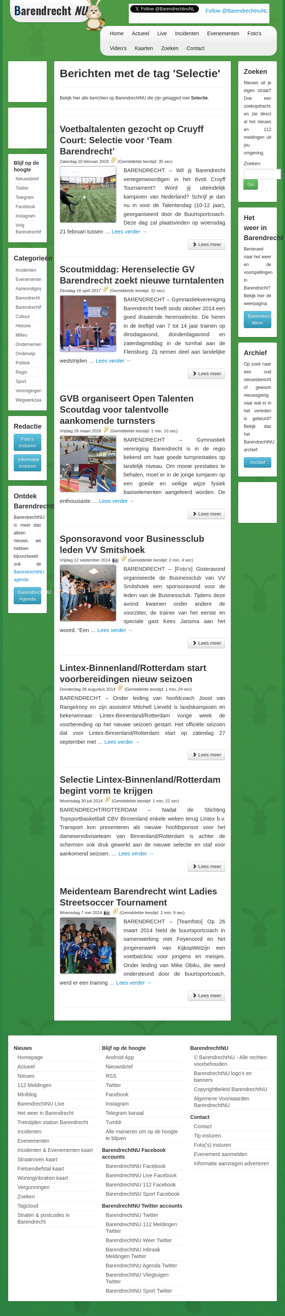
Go (251, 184)
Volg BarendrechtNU (28, 229)
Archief (257, 462)
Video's (118, 48)
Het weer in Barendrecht (45, 1113)
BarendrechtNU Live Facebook (141, 1175)
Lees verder (129, 232)
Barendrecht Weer (259, 319)
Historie (23, 325)
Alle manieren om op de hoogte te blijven (142, 1135)
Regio (21, 372)
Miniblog (27, 1094)
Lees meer (206, 244)
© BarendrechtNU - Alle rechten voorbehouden (230, 1060)
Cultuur (23, 316)
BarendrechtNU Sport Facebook (143, 1194)
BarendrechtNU (28, 307)
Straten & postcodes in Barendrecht (43, 1218)
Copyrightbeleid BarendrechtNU (230, 1089)
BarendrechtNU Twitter (132, 1215)
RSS (111, 1076)
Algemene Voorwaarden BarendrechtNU (221, 1102)
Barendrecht (28, 298)
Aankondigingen (28, 288)
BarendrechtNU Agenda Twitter (141, 1265)
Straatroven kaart (37, 1159)
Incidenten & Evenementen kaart (55, 1150)
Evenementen (223, 33)
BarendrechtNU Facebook (136, 1166)
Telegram (25, 197)
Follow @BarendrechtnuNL (237, 11)
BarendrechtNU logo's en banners (223, 1076)
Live (162, 33)
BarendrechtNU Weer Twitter (139, 1240)
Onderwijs (25, 353)
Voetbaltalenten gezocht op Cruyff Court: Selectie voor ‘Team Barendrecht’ (132, 140)
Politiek (23, 363)
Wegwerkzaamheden (28, 400)
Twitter (22, 188)
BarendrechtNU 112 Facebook (141, 1185)
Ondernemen (28, 344)
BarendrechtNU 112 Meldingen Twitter (141, 1227)
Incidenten (187, 33)
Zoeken (169, 48)
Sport (21, 381)
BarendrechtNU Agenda (29, 595)
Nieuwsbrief (27, 178)
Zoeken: (252, 163)
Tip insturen (207, 1136)
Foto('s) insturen (212, 1145)
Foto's (255, 33)
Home (117, 33)
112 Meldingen (34, 1085)
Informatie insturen (28, 462)
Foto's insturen (27, 442)
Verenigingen (28, 390)
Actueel (140, 33)
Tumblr (114, 1122)
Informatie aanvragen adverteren (231, 1163)
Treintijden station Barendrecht (52, 1122)
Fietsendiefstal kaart (40, 1169)
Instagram (25, 216)
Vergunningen (33, 1187)
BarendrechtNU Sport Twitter (139, 1291)
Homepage (30, 1057)
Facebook (25, 206)
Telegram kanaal (125, 1113)
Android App (120, 1057)
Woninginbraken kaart (42, 1178)
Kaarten (144, 48)
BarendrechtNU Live (40, 1104)
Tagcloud (27, 1206)
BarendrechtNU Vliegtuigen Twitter (137, 1278)
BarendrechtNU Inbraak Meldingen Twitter (133, 1253)
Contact (195, 48)
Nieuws (26, 1076)
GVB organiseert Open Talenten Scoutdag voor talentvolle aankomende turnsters (127, 409)
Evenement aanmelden (220, 1154)
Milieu (21, 335)
